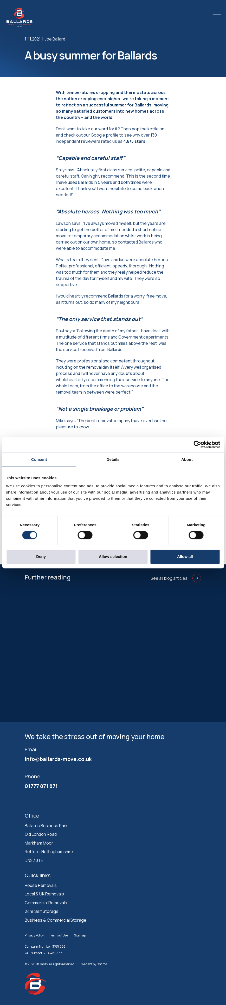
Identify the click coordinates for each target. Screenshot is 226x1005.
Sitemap (80, 935)
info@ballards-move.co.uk (58, 759)
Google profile (105, 135)
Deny (41, 556)
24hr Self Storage (42, 911)
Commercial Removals (46, 903)
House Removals (41, 885)
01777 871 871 (41, 786)
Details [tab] (113, 459)
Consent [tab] (39, 459)
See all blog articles (176, 578)
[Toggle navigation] (217, 15)
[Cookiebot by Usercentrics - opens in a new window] (197, 444)
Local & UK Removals (44, 894)
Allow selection (113, 556)
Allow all (185, 556)
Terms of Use (59, 935)
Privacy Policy (34, 935)
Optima (102, 964)
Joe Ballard (55, 39)
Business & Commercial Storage (55, 920)
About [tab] (187, 459)
